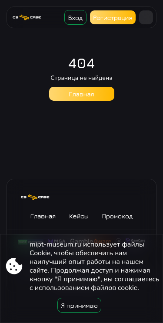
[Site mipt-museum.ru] (30, 17)
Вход (75, 17)
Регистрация (112, 17)
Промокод (117, 216)
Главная (81, 94)
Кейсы (79, 216)
